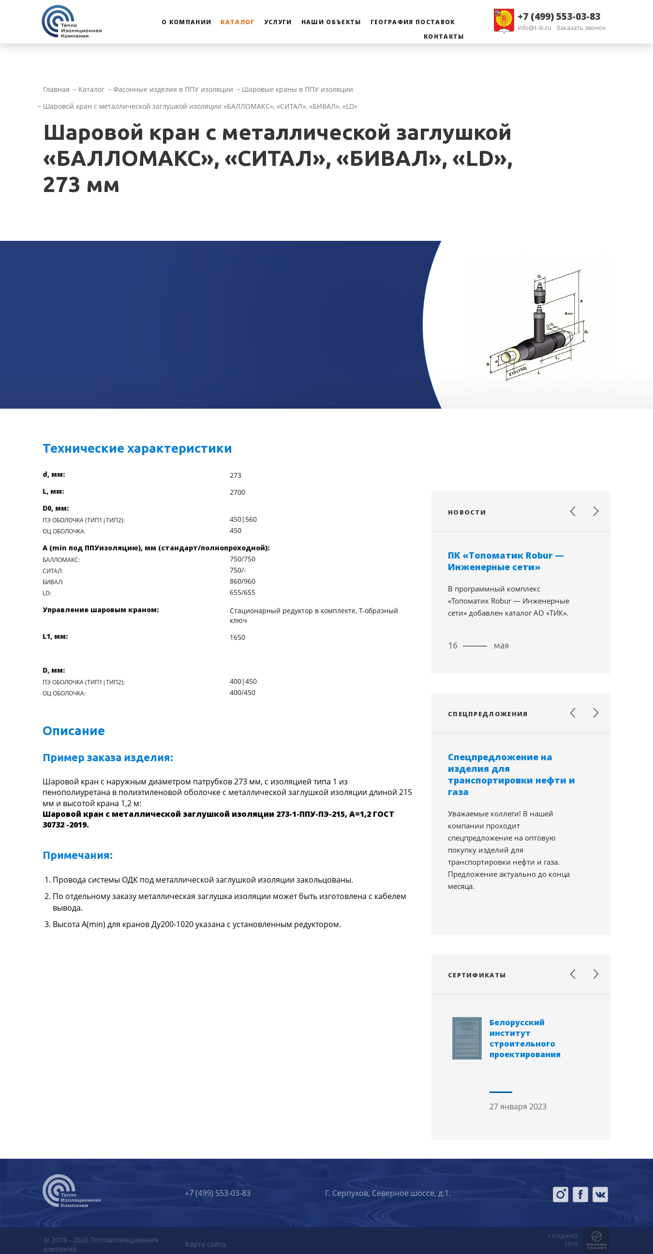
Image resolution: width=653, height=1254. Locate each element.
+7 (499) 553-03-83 (559, 16)
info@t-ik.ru (534, 27)
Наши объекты (331, 22)
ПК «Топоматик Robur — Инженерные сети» (506, 561)
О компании (186, 22)
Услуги (278, 22)
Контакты (444, 36)
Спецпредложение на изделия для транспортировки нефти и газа (511, 774)
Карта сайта (205, 1244)
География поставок (413, 22)
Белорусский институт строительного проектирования (525, 1038)
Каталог (237, 22)
